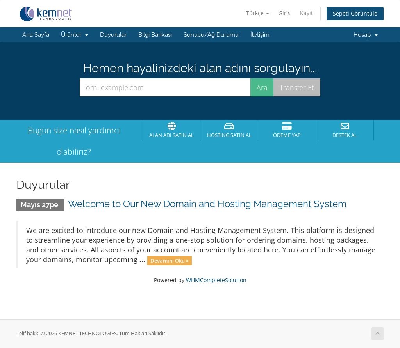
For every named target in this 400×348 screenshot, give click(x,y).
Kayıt (306, 13)
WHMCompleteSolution (216, 280)
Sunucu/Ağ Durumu (211, 34)
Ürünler (74, 34)
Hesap (366, 34)
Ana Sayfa (35, 34)
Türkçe (257, 13)
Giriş (285, 13)
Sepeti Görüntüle (355, 13)
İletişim (260, 34)
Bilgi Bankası (155, 34)
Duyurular (113, 34)
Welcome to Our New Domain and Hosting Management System (207, 204)
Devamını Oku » (169, 260)
